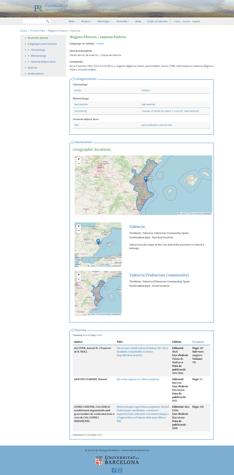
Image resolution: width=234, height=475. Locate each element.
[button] (145, 179)
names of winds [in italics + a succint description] (170, 111)
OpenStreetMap (195, 214)
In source (198, 341)
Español (186, 21)
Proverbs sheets (38, 37)
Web (71, 21)
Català (177, 21)
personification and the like (157, 125)
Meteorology (38, 55)
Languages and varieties (42, 43)
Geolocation (83, 142)
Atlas (138, 21)
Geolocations (36, 73)
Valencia (137, 226)
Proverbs (122, 21)
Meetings (103, 21)
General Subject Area (43, 61)
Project (85, 21)
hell (76, 125)
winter (77, 90)
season (146, 90)
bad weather (81, 104)
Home (23, 30)
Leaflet (182, 214)
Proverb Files (37, 30)
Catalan (100, 43)
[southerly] (80, 111)
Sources (80, 330)
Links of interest (157, 21)
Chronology (38, 49)
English (196, 21)
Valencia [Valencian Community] (159, 275)
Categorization (86, 79)
